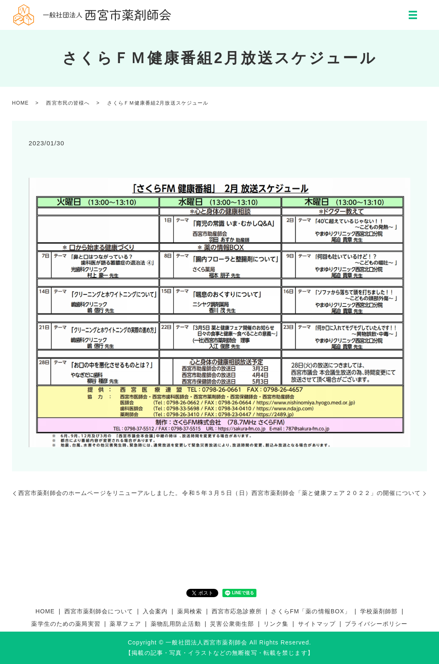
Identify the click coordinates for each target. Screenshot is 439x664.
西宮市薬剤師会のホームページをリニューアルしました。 (99, 493)
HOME (20, 103)
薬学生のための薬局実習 (65, 623)
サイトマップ (317, 623)
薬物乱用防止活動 (176, 623)
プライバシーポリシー (376, 623)
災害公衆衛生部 (232, 623)
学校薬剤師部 (379, 611)
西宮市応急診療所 (237, 611)
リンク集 (275, 623)
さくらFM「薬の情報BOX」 (310, 611)
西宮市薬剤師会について (98, 611)
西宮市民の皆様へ (68, 103)
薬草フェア (125, 623)
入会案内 (155, 611)
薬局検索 (189, 611)
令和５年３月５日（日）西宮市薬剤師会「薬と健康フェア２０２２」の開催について (301, 493)
